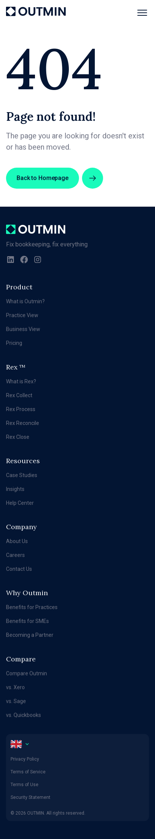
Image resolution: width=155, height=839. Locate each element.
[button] (139, 13)
